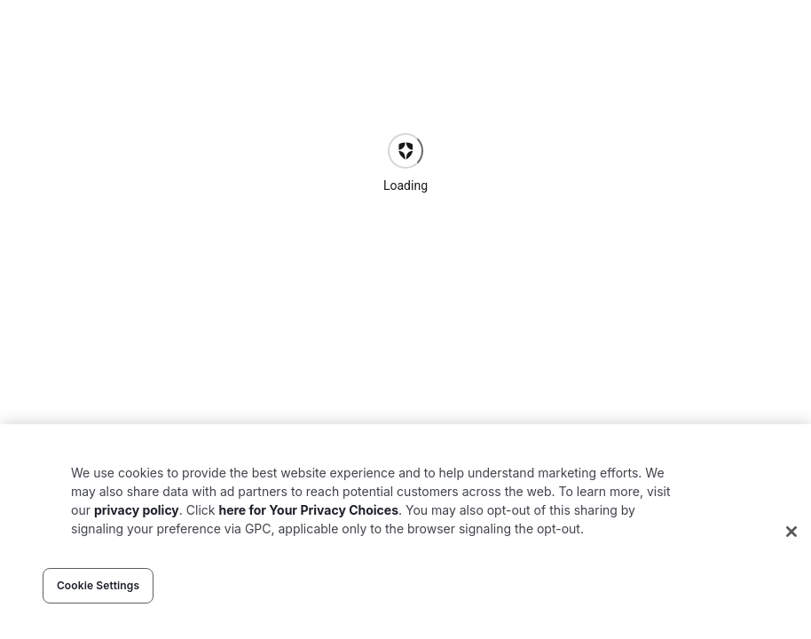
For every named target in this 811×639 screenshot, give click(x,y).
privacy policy (136, 509)
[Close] (791, 531)
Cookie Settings (98, 585)
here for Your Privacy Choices (308, 509)
